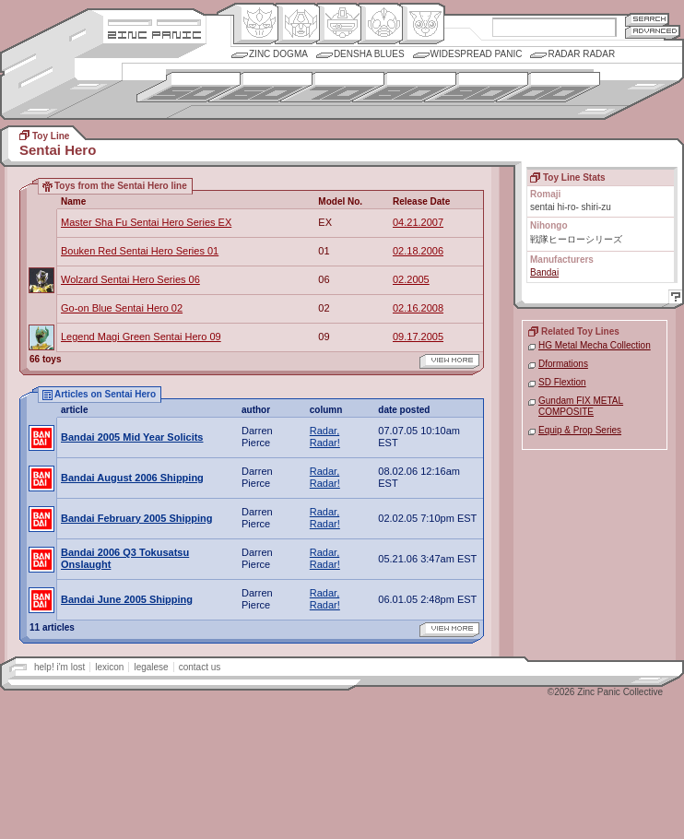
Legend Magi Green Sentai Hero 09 (141, 336)
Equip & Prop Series (579, 430)
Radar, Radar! (325, 436)
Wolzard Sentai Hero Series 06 (130, 279)
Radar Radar (581, 54)
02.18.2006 (418, 250)
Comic (421, 24)
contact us (200, 667)
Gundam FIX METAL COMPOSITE (580, 406)
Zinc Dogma (278, 54)
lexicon (109, 667)
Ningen (380, 24)
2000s (548, 87)
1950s (188, 87)
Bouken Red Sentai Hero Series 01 (139, 250)
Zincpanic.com (154, 34)
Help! (673, 299)
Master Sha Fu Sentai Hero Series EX (146, 222)
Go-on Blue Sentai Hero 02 (122, 307)
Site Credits (154, 21)
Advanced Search (652, 32)
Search (647, 19)
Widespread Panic (476, 54)
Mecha (338, 24)
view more (449, 361)
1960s (260, 87)
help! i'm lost (59, 667)
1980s (404, 87)
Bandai (544, 272)
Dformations (563, 364)
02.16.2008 (418, 307)
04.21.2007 (418, 222)
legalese (151, 667)
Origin (255, 24)
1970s (332, 87)
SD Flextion (562, 382)
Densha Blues (369, 54)
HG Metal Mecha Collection (594, 345)
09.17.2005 (418, 336)
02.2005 (411, 279)
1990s (476, 87)
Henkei (297, 24)
